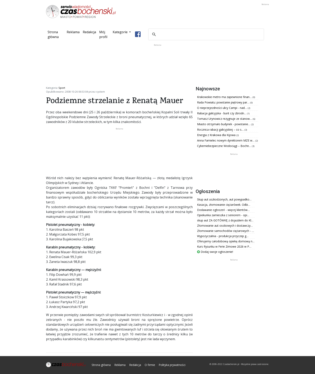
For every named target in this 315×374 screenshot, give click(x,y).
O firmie (150, 365)
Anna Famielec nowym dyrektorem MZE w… (226, 140)
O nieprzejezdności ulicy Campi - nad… (222, 108)
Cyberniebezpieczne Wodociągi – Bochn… (224, 146)
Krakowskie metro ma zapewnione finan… (225, 97)
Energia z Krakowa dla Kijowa (216, 135)
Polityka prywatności (172, 365)
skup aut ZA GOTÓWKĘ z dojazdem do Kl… (225, 220)
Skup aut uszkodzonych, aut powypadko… (224, 199)
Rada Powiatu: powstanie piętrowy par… (223, 102)
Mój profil (103, 34)
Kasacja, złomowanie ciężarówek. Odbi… (223, 205)
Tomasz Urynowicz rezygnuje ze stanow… (225, 119)
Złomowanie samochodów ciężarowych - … (225, 231)
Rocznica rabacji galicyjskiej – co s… (220, 129)
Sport (61, 88)
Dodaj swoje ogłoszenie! (215, 252)
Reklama (73, 32)
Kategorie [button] (120, 32)
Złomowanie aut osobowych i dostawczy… (225, 225)
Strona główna (56, 34)
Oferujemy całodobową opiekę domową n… (226, 241)
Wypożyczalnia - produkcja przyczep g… (223, 236)
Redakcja (89, 32)
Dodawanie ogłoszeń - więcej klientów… (223, 210)
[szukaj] (205, 34)
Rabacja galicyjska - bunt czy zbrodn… (222, 113)
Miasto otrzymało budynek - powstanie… (224, 124)
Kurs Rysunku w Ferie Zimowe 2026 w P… (224, 246)
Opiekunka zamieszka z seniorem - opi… (223, 215)
